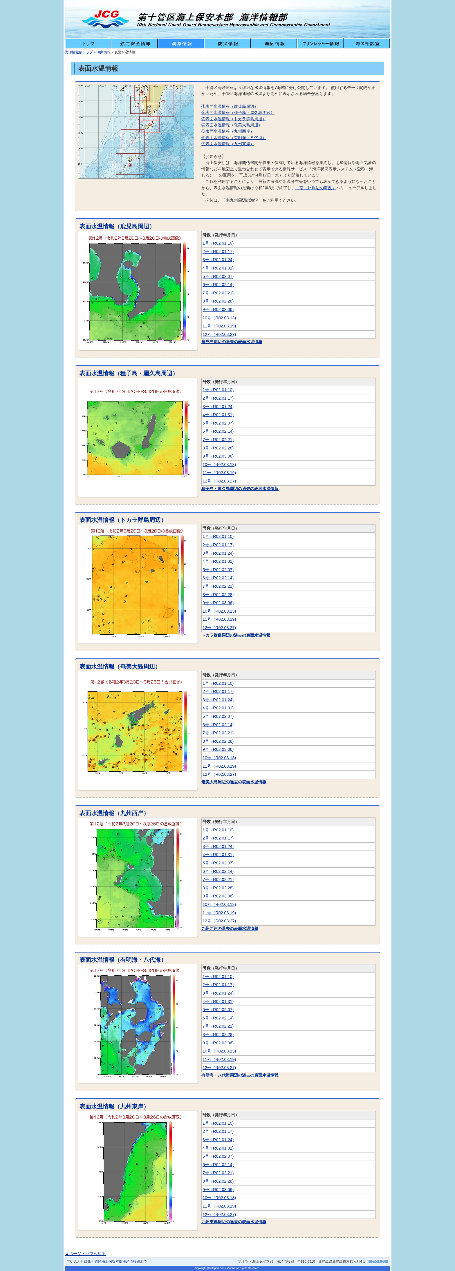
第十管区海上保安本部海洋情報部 (114, 1261)
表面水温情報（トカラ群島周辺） (123, 520)
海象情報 (104, 52)
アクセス (378, 1261)
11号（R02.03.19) (219, 326)
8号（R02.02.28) (218, 301)
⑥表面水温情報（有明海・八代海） (233, 137)
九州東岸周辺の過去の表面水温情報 (233, 1221)
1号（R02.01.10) (218, 243)
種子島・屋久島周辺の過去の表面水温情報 (240, 488)
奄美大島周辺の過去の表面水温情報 (233, 782)
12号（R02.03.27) (219, 334)
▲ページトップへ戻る (85, 1253)
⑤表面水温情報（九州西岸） (227, 131)
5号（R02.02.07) (218, 276)
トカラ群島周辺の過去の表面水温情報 (235, 635)
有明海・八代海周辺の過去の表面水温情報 (240, 1075)
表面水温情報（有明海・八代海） (123, 960)
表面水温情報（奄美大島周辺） (120, 666)
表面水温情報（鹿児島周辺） (117, 226)
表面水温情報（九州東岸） (114, 1106)
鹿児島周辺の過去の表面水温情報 (231, 341)
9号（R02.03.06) (218, 309)
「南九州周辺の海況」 (315, 187)
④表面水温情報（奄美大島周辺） (231, 125)
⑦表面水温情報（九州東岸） (227, 143)
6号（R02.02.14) (218, 284)
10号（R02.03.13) (219, 318)
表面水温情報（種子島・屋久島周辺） (129, 373)
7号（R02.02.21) (218, 293)
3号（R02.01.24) (218, 259)
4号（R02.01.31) (218, 268)
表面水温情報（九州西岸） (114, 813)
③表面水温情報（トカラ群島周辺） (233, 118)
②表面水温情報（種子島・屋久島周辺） (238, 112)
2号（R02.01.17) (218, 251)
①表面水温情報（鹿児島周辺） (229, 106)
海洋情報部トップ (79, 52)
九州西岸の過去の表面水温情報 (229, 928)
